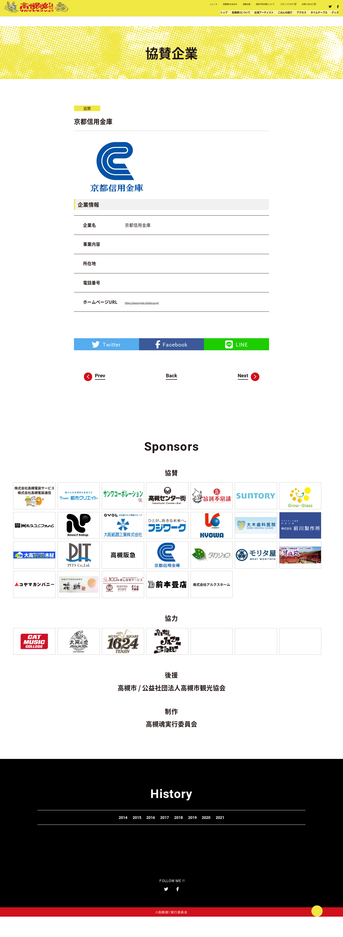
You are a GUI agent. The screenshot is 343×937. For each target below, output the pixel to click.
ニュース (111, 7)
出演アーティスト (194, 19)
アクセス (264, 19)
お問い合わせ (298, 7)
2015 (106, 830)
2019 (210, 830)
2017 (158, 830)
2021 (262, 830)
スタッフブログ (258, 7)
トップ (118, 19)
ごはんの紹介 (234, 19)
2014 (80, 830)
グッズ (328, 19)
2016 (132, 830)
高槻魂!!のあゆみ (144, 7)
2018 (184, 830)
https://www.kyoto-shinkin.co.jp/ (156, 302)
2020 (236, 830)
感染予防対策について (213, 7)
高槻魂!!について (150, 19)
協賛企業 (176, 7)
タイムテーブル (298, 19)
